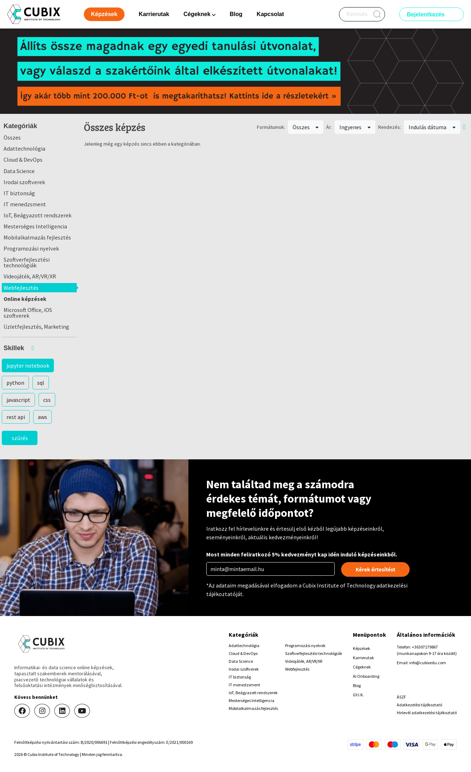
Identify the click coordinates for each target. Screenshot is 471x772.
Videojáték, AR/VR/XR (30, 276)
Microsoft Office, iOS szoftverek (28, 312)
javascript (18, 399)
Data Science (19, 171)
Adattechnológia (24, 148)
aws (42, 416)
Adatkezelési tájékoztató (419, 704)
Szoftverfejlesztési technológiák (27, 262)
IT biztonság (19, 193)
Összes (12, 137)
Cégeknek (362, 667)
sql (40, 382)
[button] (39, 348)
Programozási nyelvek (31, 248)
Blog (236, 14)
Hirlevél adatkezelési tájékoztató (427, 712)
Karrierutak (154, 14)
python (15, 382)
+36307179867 (425, 647)
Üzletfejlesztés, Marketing (36, 326)
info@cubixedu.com (427, 662)
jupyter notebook (27, 365)
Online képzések (25, 298)
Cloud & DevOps (23, 159)
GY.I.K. (358, 694)
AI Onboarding (366, 676)
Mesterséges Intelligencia (35, 226)
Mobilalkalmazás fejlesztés (37, 237)
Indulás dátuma (432, 127)
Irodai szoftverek (24, 182)
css (47, 399)
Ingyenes (355, 127)
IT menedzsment (25, 204)
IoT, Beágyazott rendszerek (37, 215)
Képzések (361, 648)
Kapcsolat (270, 14)
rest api (15, 416)
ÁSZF (401, 697)
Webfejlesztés (21, 287)
